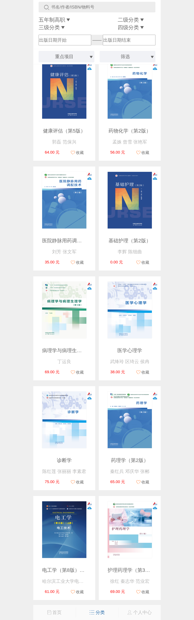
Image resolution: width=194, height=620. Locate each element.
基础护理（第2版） (130, 240)
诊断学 (64, 460)
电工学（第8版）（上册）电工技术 (80, 570)
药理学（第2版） (130, 460)
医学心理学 (129, 350)
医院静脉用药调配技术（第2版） (78, 240)
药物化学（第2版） (130, 131)
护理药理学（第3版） (131, 570)
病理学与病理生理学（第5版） (75, 350)
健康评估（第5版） (64, 131)
